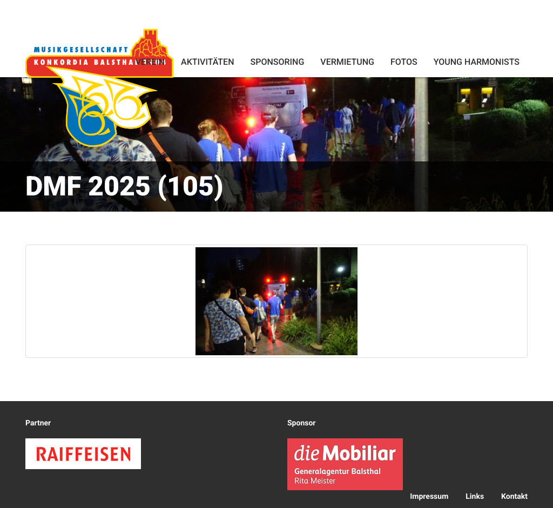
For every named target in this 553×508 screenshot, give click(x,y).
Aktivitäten (207, 62)
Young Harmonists (477, 62)
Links (475, 496)
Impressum (429, 496)
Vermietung (347, 62)
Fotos (403, 62)
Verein (150, 62)
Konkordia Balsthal (99, 87)
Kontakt (514, 496)
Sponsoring (277, 62)
